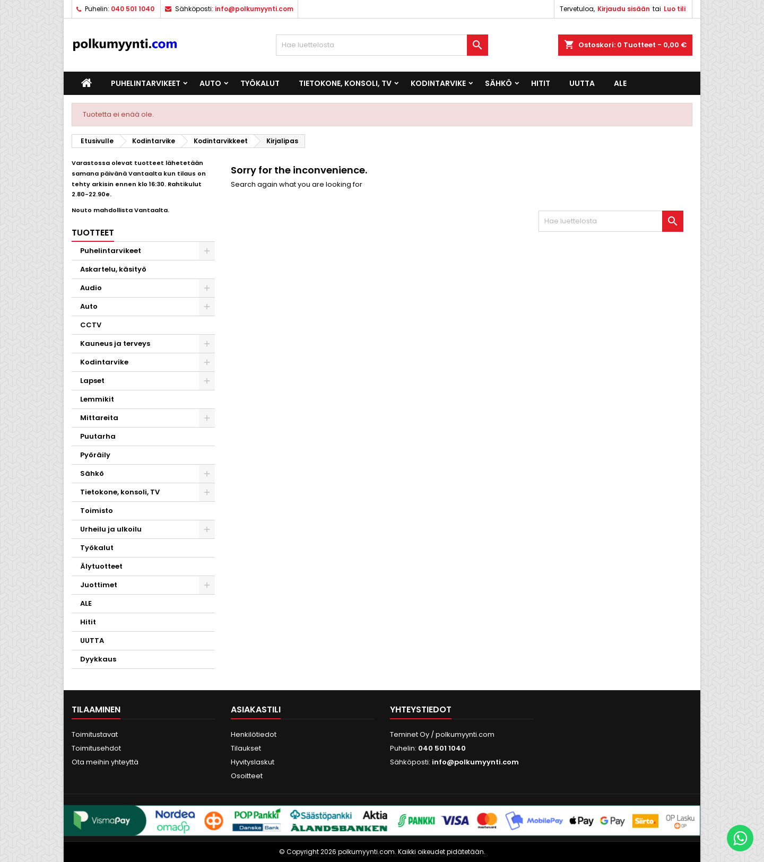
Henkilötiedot (253, 734)
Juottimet (98, 585)
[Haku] (382, 45)
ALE (620, 83)
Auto (210, 83)
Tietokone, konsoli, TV (345, 83)
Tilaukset (246, 748)
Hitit (540, 83)
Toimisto (96, 511)
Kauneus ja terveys (115, 343)
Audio (91, 288)
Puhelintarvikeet (145, 83)
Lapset (92, 381)
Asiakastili (256, 709)
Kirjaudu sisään (623, 8)
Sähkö (498, 83)
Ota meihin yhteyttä (105, 762)
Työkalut (260, 83)
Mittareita (99, 418)
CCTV (90, 325)
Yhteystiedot (421, 709)
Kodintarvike (438, 83)
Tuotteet (93, 233)
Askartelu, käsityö (113, 269)
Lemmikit (97, 399)
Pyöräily (95, 455)
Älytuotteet (101, 566)
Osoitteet (247, 776)
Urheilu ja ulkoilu (111, 529)
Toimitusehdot (96, 748)
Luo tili (674, 8)
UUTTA (582, 83)
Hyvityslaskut (252, 762)
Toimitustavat (95, 734)
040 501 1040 (132, 8)
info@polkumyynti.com (254, 8)
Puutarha (98, 436)
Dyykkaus (98, 659)
